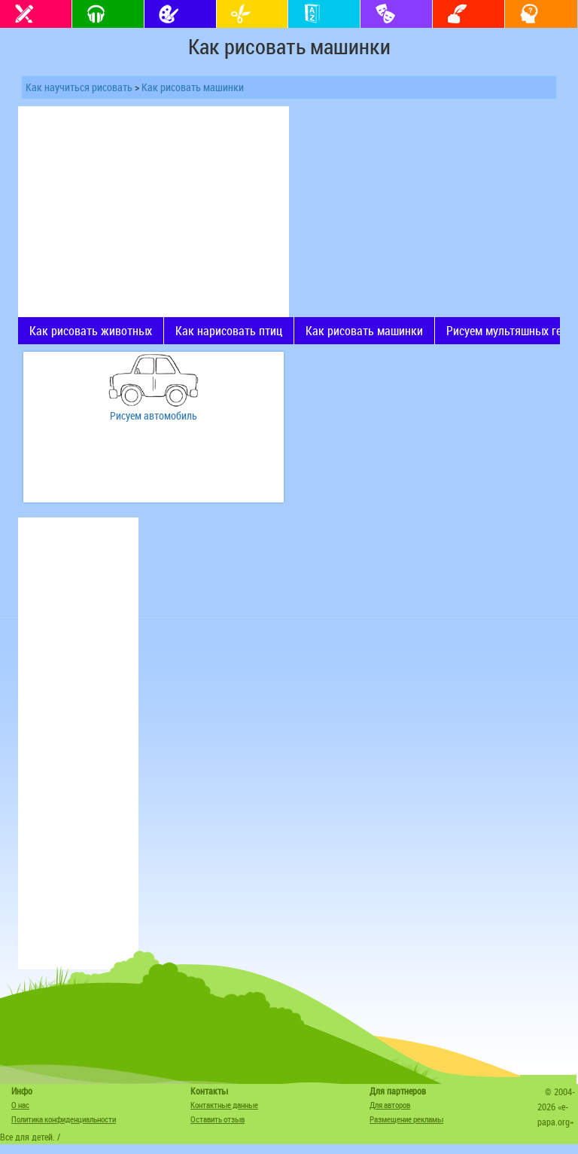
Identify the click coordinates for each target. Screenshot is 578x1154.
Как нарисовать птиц (228, 330)
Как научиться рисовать (79, 87)
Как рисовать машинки (192, 87)
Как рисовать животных (90, 330)
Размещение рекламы (406, 1119)
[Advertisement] (153, 211)
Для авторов (390, 1104)
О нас (20, 1104)
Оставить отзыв (217, 1119)
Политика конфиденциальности (63, 1119)
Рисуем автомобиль (153, 415)
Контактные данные (224, 1104)
